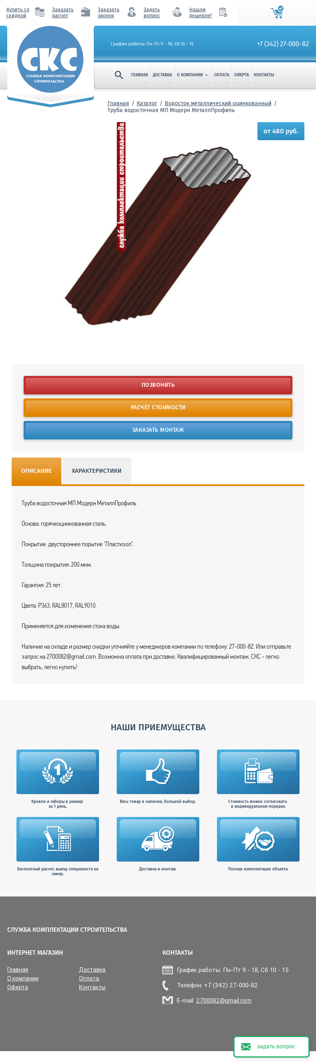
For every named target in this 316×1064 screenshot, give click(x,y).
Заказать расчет (63, 12)
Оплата (221, 75)
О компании (193, 75)
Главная (139, 75)
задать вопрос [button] (276, 1046)
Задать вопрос (152, 12)
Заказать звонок (109, 12)
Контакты (264, 75)
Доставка (162, 75)
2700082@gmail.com (223, 1000)
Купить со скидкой (17, 12)
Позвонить (158, 385)
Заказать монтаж (158, 430)
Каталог (147, 103)
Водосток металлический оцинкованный (218, 103)
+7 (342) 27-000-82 (283, 44)
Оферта (241, 75)
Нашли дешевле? (200, 12)
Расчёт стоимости (158, 407)
